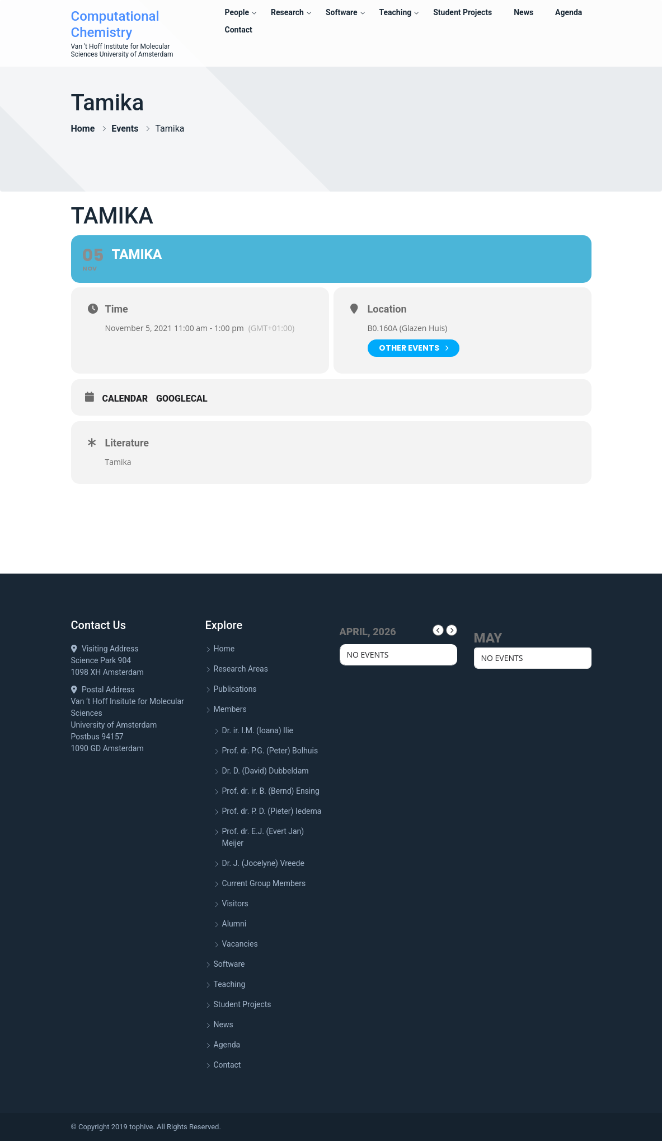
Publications (235, 688)
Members (230, 709)
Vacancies (240, 943)
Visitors (235, 903)
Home (83, 128)
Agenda (568, 12)
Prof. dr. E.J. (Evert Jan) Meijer (263, 837)
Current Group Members (264, 883)
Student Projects (462, 12)
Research (287, 12)
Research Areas (241, 668)
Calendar (125, 398)
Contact (238, 29)
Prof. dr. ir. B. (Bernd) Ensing (271, 790)
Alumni (234, 923)
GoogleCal (182, 398)
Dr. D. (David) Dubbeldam (265, 770)
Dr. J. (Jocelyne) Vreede (263, 863)
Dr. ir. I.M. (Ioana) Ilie (258, 730)
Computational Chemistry (115, 24)
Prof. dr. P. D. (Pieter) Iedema (272, 811)
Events (124, 128)
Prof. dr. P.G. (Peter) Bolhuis (270, 750)
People (237, 12)
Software (342, 12)
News (523, 12)
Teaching (395, 12)
